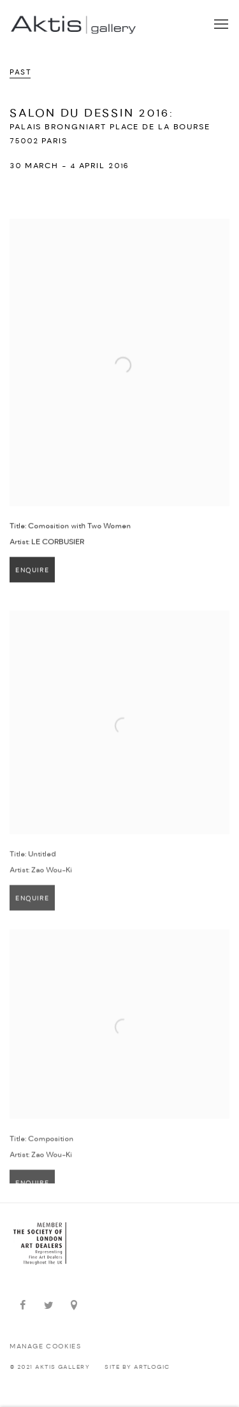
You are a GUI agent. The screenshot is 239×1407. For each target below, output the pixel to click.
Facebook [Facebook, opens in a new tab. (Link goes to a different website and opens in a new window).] (23, 1305)
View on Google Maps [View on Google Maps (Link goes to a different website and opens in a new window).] (74, 1305)
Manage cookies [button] (45, 1347)
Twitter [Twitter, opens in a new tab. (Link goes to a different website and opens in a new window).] (48, 1305)
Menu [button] (219, 24)
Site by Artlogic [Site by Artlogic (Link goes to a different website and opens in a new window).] (137, 1367)
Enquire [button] (32, 576)
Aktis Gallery (73, 24)
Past (20, 72)
